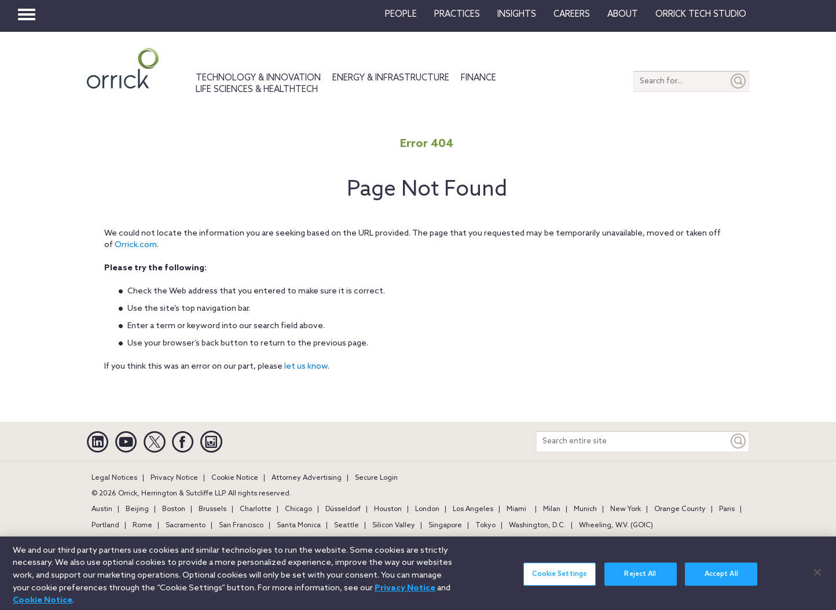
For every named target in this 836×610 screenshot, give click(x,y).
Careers (571, 14)
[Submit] (738, 81)
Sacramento (186, 525)
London (427, 509)
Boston (173, 509)
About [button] (622, 14)
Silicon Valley (393, 525)
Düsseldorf (343, 509)
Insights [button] (516, 14)
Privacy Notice (174, 478)
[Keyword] (738, 441)
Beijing (137, 509)
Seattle (346, 525)
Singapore (445, 525)
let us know (306, 367)
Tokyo (485, 525)
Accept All (721, 579)
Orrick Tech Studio (700, 14)
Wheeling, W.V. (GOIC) (616, 525)
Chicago (298, 509)
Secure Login (376, 478)
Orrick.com (136, 245)
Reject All (640, 579)
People (401, 14)
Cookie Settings (559, 579)
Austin (101, 509)
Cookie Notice (234, 478)
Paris (727, 509)
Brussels (212, 509)
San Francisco (241, 525)
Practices (457, 14)
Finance (478, 78)
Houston (388, 509)
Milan (551, 509)
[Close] (817, 577)
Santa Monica (299, 525)
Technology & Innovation (258, 78)
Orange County (680, 509)
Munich (585, 509)
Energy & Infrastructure (390, 78)
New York (625, 509)
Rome (142, 525)
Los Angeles (473, 509)
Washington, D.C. (537, 525)
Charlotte (256, 509)
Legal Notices (114, 478)
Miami (516, 509)
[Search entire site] (632, 441)
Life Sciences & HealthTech (257, 89)
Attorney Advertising (307, 478)
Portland (105, 525)
